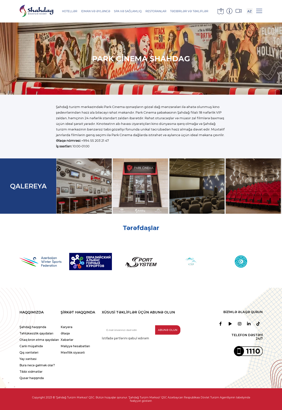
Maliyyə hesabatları (75, 346)
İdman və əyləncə (95, 11)
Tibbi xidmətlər (30, 371)
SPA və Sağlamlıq (128, 11)
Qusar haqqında (31, 378)
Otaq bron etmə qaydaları (39, 340)
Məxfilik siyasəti (73, 352)
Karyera (66, 327)
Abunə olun (167, 330)
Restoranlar (155, 11)
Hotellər (69, 11)
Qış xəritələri (28, 352)
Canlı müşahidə (31, 346)
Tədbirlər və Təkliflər (189, 11)
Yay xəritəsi (27, 359)
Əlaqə (65, 333)
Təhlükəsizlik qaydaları (36, 333)
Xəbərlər (67, 340)
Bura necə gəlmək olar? (37, 365)
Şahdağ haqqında (32, 327)
